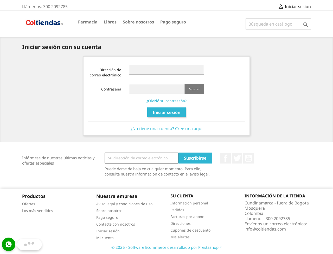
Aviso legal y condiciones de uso (124, 203)
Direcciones (180, 223)
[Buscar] (278, 24)
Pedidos (177, 209)
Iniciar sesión (166, 112)
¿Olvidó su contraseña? (166, 100)
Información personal (189, 203)
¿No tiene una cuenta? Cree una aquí (166, 128)
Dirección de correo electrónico (105, 72)
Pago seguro (173, 22)
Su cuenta (181, 196)
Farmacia (88, 22)
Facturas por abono (187, 216)
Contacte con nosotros (115, 224)
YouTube (248, 158)
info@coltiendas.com (265, 229)
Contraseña (111, 89)
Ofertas (28, 203)
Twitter (237, 158)
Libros (110, 22)
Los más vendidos (37, 210)
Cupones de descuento (190, 230)
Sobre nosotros (138, 22)
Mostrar (194, 89)
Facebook (225, 158)
